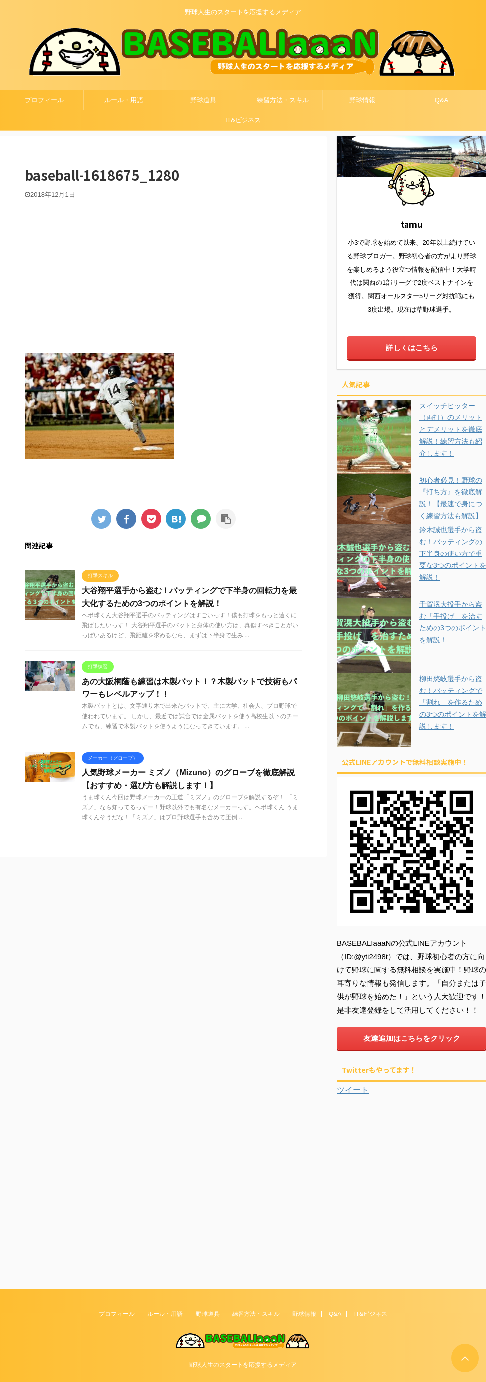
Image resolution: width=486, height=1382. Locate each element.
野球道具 (203, 100)
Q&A (441, 100)
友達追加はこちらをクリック (411, 1038)
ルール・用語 (123, 100)
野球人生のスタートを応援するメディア (243, 1364)
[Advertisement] (163, 273)
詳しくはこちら (412, 348)
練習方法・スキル (283, 100)
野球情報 (362, 100)
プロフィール (44, 100)
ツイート (353, 1090)
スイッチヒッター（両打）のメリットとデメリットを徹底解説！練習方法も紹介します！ (450, 429)
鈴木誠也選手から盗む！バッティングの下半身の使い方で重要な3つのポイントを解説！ (452, 553)
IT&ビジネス (243, 120)
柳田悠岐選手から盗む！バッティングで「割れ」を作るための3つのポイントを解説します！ (452, 702)
